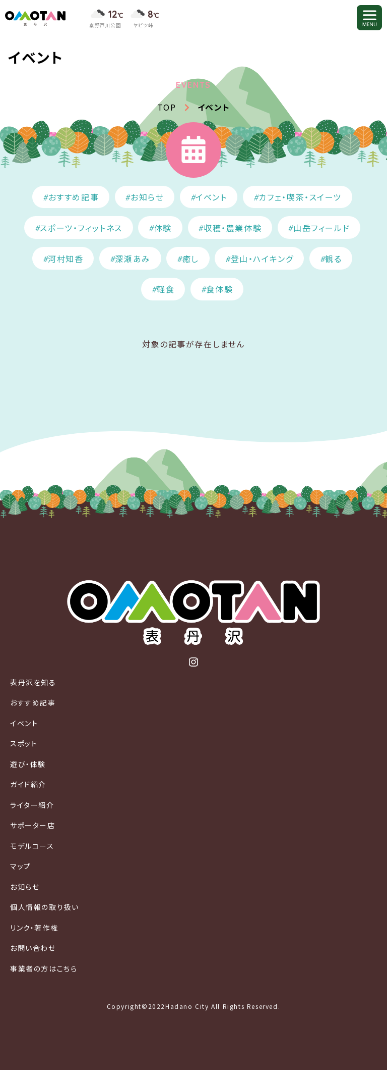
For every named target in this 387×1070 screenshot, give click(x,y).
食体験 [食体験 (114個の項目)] (219, 289)
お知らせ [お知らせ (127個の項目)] (147, 197)
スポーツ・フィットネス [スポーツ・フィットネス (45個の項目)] (81, 228)
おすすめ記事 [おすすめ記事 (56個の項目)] (73, 197)
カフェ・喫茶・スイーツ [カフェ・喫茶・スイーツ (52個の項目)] (300, 197)
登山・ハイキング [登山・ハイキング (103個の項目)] (262, 258)
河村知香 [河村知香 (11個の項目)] (65, 258)
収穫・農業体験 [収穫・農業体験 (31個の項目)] (233, 228)
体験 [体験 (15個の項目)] (163, 228)
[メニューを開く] (369, 17)
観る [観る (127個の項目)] (333, 258)
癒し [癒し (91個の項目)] (190, 258)
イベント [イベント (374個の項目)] (211, 197)
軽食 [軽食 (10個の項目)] (165, 289)
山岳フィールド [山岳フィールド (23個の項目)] (321, 228)
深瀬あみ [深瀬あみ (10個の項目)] (132, 258)
